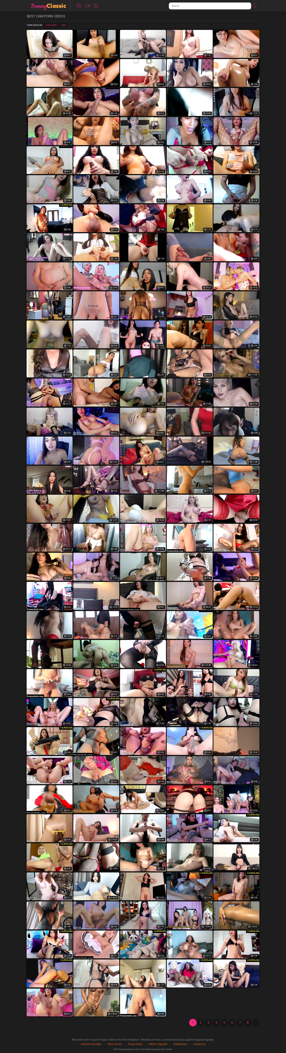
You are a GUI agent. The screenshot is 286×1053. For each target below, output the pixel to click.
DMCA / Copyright (158, 1044)
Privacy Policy (135, 1044)
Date (63, 25)
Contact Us (199, 1044)
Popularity (51, 25)
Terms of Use (114, 1044)
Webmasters (180, 1044)
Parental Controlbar (91, 1044)
